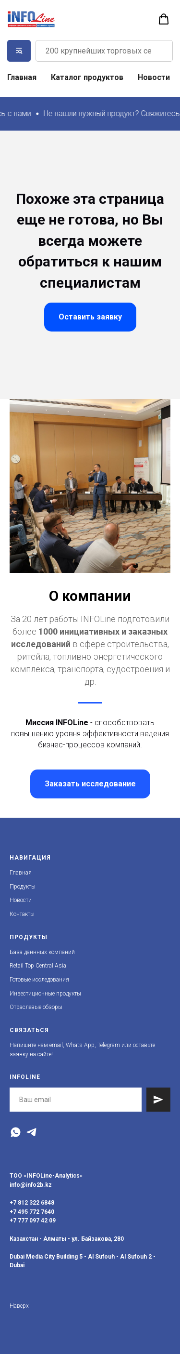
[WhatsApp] (16, 1132)
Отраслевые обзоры (36, 1007)
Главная (21, 77)
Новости (154, 77)
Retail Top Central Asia (38, 965)
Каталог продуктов (87, 77)
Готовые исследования (39, 979)
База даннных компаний (42, 952)
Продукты (23, 886)
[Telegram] (31, 1132)
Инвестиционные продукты (45, 993)
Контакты (22, 914)
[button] (163, 19)
